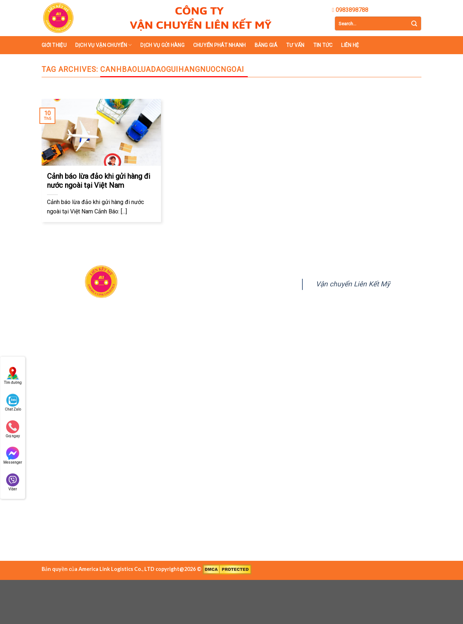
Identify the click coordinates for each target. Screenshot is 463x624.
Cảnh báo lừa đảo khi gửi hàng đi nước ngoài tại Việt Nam (98, 181)
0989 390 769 (137, 443)
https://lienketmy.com (103, 455)
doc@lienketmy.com (95, 432)
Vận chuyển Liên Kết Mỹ (353, 284)
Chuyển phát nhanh (219, 45)
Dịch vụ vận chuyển (103, 45)
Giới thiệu (54, 45)
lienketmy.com (224, 429)
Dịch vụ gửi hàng (162, 45)
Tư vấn (295, 45)
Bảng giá (266, 45)
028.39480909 (90, 420)
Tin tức (323, 45)
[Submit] (414, 23)
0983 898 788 (99, 443)
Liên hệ (350, 45)
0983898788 (126, 420)
